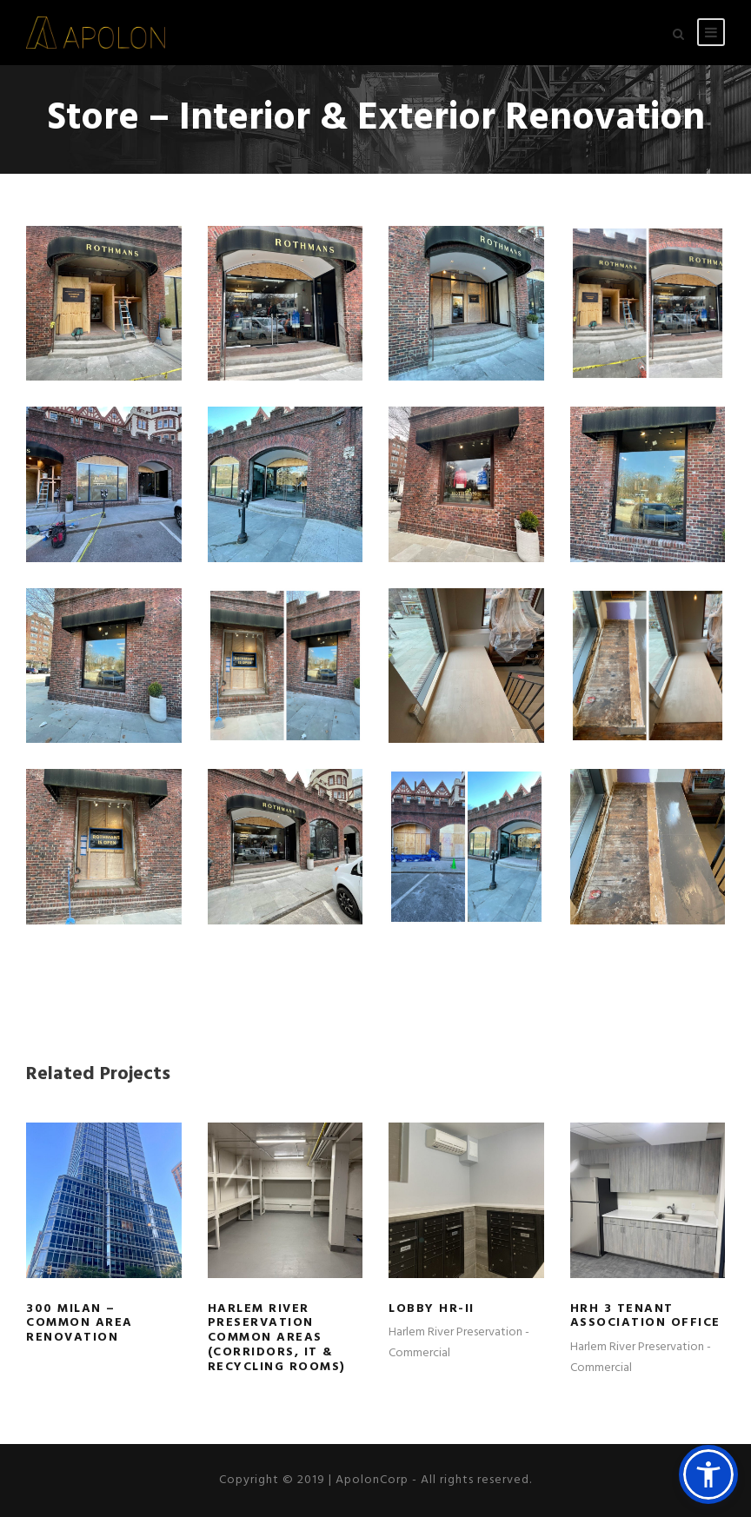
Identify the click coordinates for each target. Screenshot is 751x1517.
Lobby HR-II (432, 1309)
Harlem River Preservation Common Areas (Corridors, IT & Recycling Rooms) (277, 1338)
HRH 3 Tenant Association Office (645, 1316)
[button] (708, 1474)
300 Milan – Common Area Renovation (79, 1323)
